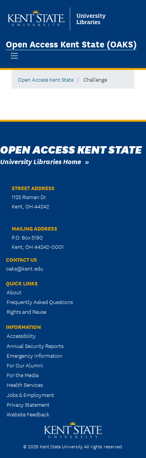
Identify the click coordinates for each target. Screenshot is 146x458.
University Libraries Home (40, 161)
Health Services (25, 384)
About (14, 292)
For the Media (23, 375)
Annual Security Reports (35, 345)
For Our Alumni (25, 365)
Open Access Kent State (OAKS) (71, 43)
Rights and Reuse (26, 311)
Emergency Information (34, 355)
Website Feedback (28, 414)
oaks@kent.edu (24, 268)
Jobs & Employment (30, 394)
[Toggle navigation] (14, 56)
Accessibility (21, 335)
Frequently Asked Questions (40, 301)
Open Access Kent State (46, 79)
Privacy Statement (28, 404)
